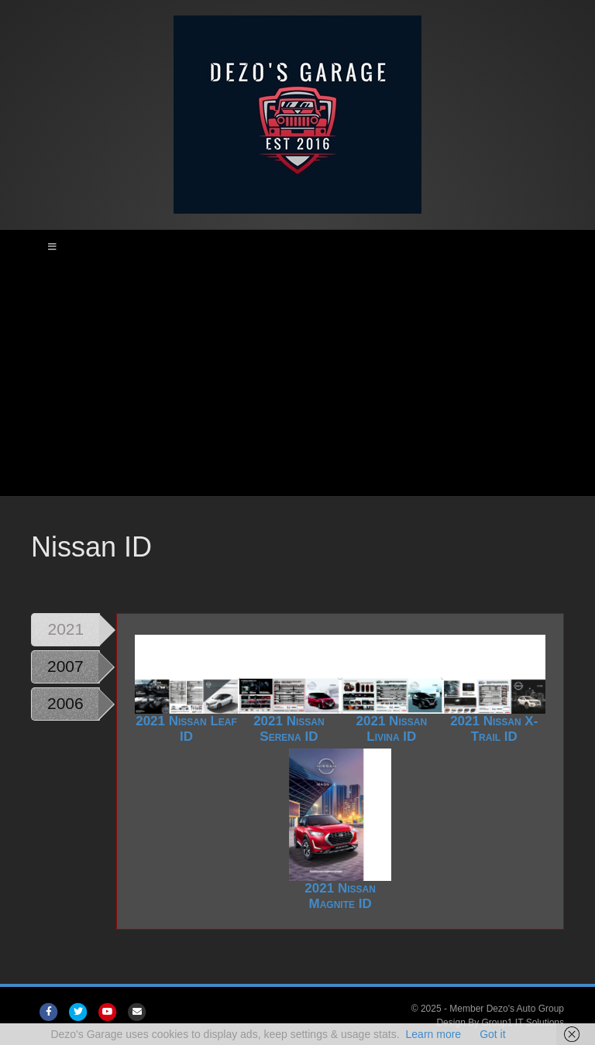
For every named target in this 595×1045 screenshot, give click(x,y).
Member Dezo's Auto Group (506, 1008)
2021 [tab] (66, 629)
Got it (492, 1034)
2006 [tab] (65, 703)
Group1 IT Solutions (522, 1022)
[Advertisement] (297, 380)
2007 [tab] (65, 666)
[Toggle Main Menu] (297, 247)
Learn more (434, 1034)
